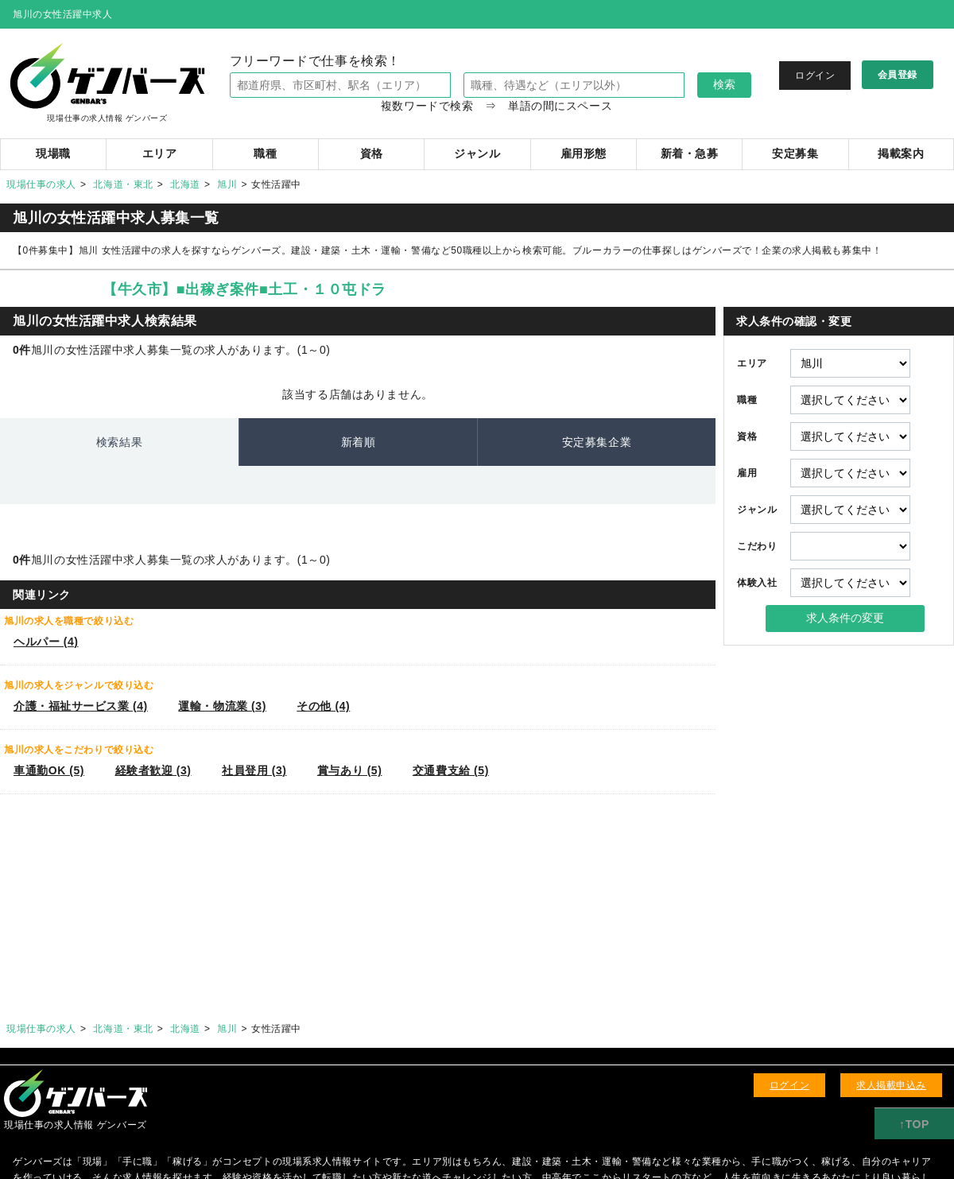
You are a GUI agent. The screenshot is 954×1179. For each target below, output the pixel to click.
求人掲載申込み (891, 1085)
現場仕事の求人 (41, 184)
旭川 (227, 184)
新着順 (358, 442)
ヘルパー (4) (46, 641)
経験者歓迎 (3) (153, 770)
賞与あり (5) (349, 770)
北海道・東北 (123, 184)
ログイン (815, 75)
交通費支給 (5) (451, 770)
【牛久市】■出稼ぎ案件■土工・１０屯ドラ (244, 289)
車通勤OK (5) (49, 770)
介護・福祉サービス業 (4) (81, 706)
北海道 (185, 184)
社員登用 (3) (254, 770)
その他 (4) (323, 706)
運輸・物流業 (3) (222, 706)
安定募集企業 (596, 442)
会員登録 (897, 74)
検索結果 (119, 442)
